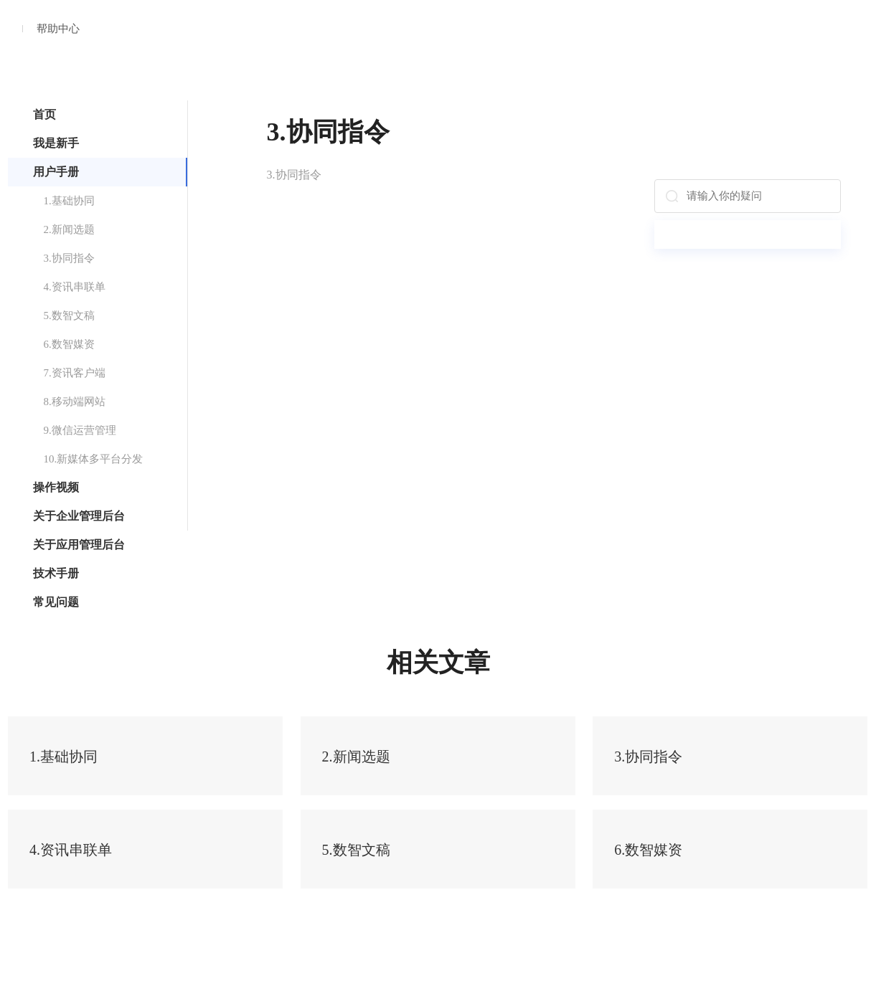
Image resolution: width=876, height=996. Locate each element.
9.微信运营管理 (80, 430)
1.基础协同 (69, 201)
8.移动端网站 (74, 401)
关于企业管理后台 (79, 516)
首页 (44, 114)
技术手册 (56, 573)
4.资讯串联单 (74, 287)
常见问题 (56, 602)
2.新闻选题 (69, 229)
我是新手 (56, 143)
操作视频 (56, 487)
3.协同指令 (69, 258)
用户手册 (56, 172)
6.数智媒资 (69, 344)
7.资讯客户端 (74, 373)
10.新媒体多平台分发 (93, 459)
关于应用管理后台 (79, 545)
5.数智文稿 (69, 315)
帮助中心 (58, 28)
